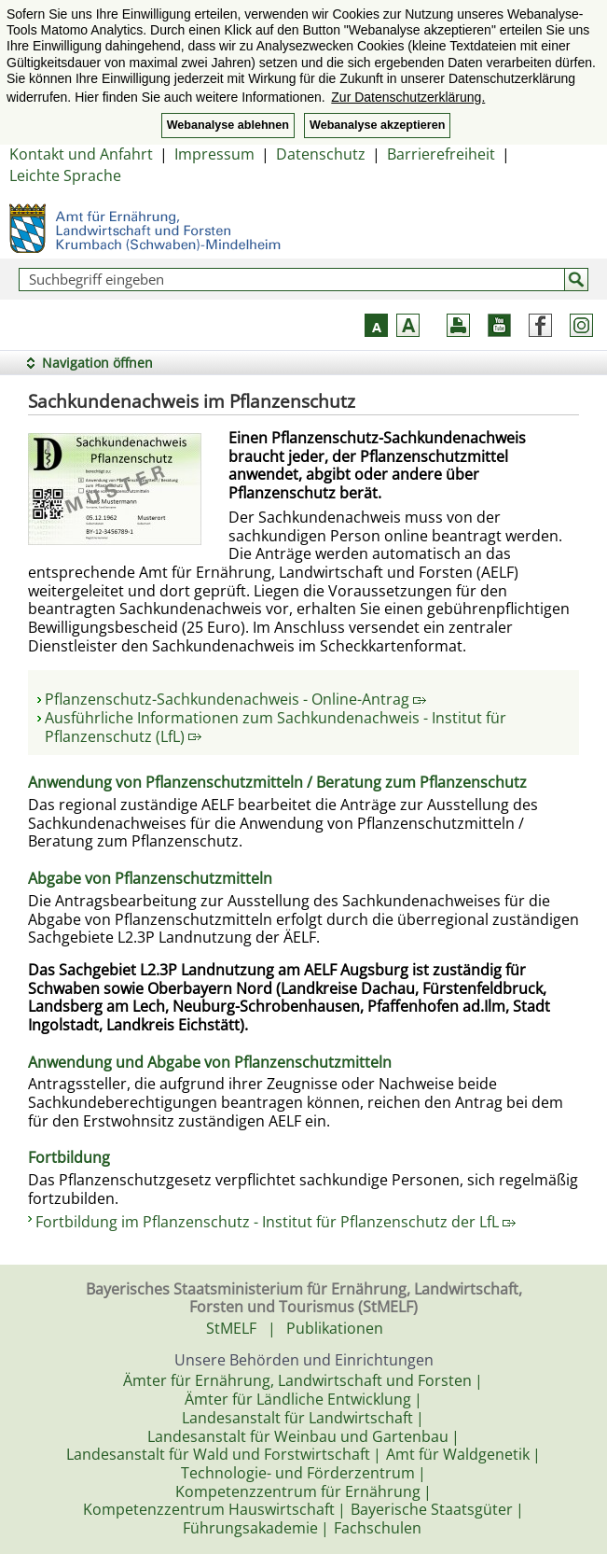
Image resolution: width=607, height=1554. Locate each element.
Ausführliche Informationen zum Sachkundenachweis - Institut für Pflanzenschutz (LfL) (275, 727)
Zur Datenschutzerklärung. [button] (408, 97)
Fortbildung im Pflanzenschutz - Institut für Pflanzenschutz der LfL (275, 1221)
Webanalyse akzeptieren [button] (377, 125)
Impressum (214, 154)
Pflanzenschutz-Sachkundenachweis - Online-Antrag (235, 699)
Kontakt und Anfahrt (81, 154)
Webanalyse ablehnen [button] (228, 125)
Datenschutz (321, 154)
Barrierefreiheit (441, 154)
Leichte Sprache (65, 175)
